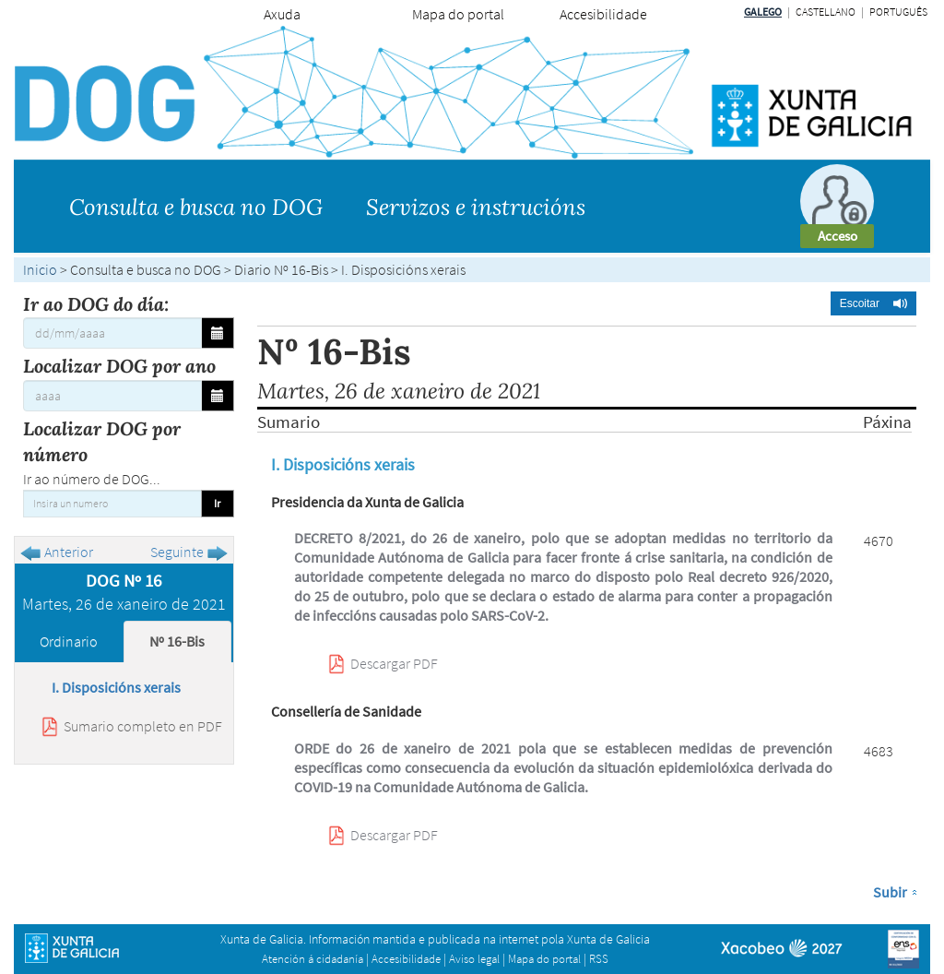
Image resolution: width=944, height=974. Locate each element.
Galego (763, 11)
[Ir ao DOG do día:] (112, 333)
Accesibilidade (603, 14)
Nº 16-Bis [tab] (177, 641)
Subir (890, 892)
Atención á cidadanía (312, 959)
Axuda (282, 14)
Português (898, 11)
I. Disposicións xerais (116, 687)
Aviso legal (474, 959)
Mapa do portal (458, 14)
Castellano (826, 11)
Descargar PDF (394, 663)
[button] (873, 303)
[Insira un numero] (112, 503)
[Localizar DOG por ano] (112, 395)
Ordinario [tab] (69, 641)
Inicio (40, 269)
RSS (598, 959)
